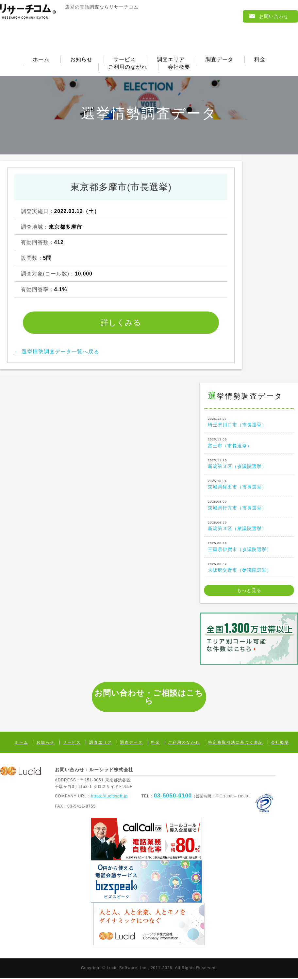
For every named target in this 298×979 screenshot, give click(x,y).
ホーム (41, 59)
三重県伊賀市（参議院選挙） (249, 547)
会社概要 (179, 68)
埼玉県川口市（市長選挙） (249, 423)
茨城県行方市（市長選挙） (249, 505)
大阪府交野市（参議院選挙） (249, 568)
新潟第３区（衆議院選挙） (249, 526)
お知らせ (81, 59)
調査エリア (171, 59)
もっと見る (249, 591)
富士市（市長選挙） (249, 443)
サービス (124, 59)
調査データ (219, 59)
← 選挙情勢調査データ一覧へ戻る (56, 353)
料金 (259, 59)
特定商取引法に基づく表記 (235, 743)
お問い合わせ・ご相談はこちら (148, 698)
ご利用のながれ (127, 68)
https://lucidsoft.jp (109, 797)
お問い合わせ (274, 16)
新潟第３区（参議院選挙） (249, 464)
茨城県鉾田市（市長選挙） (249, 485)
